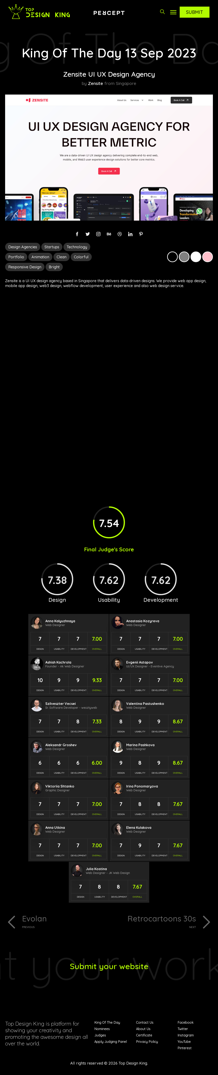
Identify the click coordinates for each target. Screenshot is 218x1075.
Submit (194, 12)
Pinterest (185, 1049)
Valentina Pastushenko (145, 703)
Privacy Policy (147, 1042)
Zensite (95, 83)
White (196, 257)
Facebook (186, 1023)
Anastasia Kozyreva (142, 621)
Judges (100, 1036)
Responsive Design (24, 266)
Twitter (183, 1030)
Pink (207, 257)
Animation (40, 256)
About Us (143, 1030)
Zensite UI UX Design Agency (109, 74)
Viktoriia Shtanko (59, 786)
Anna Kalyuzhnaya (60, 621)
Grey (184, 257)
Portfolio (16, 256)
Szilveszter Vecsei (60, 703)
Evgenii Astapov (139, 662)
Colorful (81, 256)
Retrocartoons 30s (154, 922)
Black (172, 257)
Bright (54, 266)
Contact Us (144, 1023)
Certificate (144, 1036)
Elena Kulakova (138, 827)
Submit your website (109, 966)
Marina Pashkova (140, 745)
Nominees (102, 1030)
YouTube (184, 1042)
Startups (51, 246)
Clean (61, 256)
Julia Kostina (96, 869)
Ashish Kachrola (58, 662)
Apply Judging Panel (110, 1042)
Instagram (186, 1036)
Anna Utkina (55, 827)
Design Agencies (22, 246)
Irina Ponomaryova (142, 786)
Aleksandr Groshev (61, 745)
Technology (77, 246)
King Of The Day (107, 1023)
